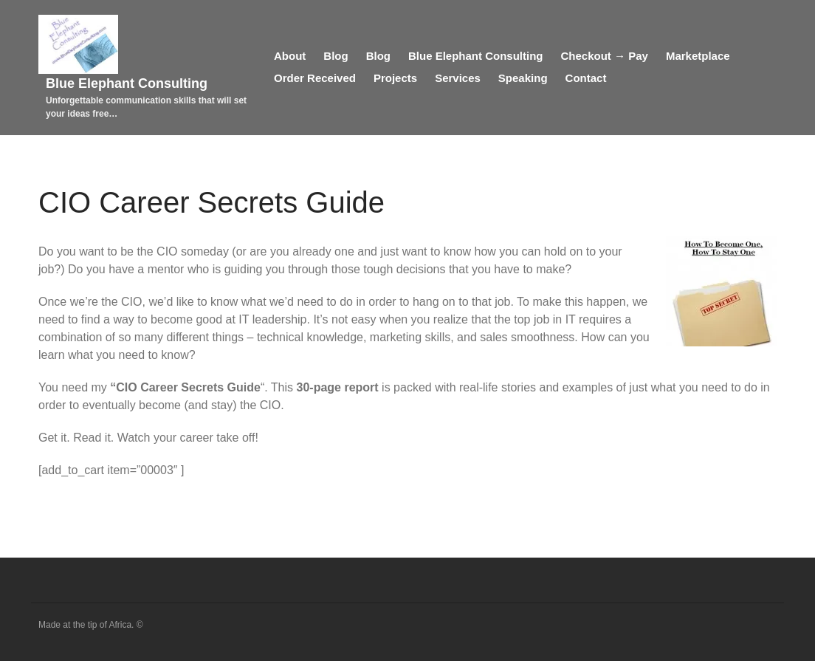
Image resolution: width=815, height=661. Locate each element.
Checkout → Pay (604, 55)
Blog (335, 55)
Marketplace (698, 55)
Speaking (523, 78)
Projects (395, 78)
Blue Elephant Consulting (126, 83)
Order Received (315, 78)
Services (458, 78)
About (290, 55)
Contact (586, 78)
